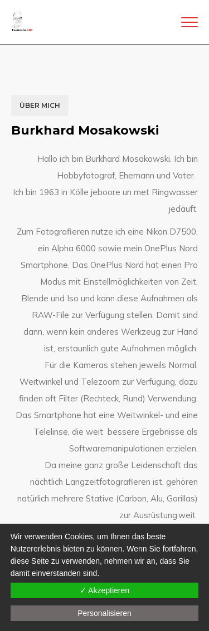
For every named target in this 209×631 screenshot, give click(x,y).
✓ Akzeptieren (104, 590)
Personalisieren (104, 613)
